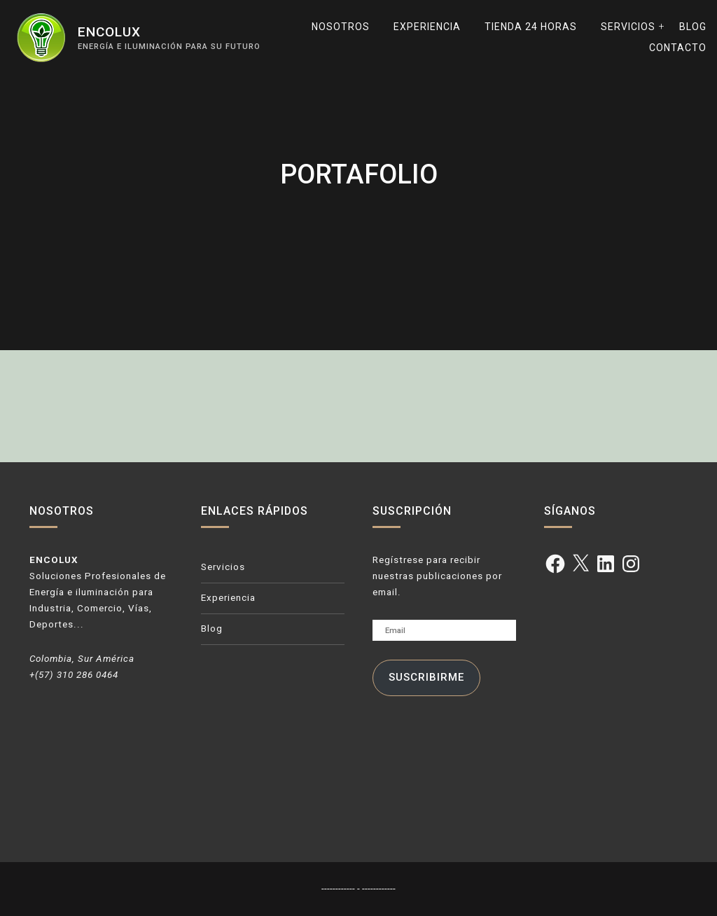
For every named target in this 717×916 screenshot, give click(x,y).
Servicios (628, 26)
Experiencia (427, 26)
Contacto (677, 47)
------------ (339, 888)
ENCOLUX (109, 32)
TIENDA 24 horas (531, 26)
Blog (692, 26)
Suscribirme (426, 677)
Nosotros (341, 26)
